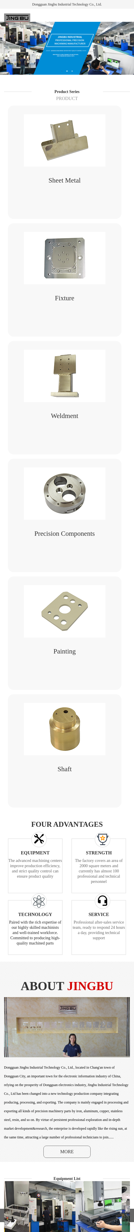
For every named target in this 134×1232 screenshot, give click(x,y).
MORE (67, 1151)
